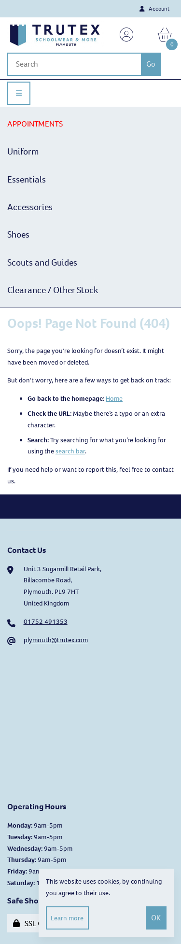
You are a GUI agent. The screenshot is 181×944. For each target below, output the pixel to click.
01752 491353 (46, 621)
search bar (70, 451)
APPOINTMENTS (35, 123)
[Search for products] (74, 64)
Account (154, 9)
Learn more (67, 918)
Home (114, 398)
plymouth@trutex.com (56, 640)
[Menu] (18, 93)
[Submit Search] (151, 64)
